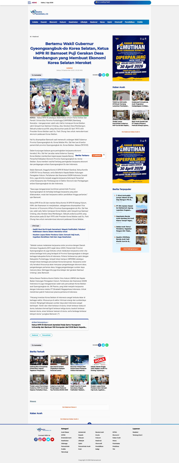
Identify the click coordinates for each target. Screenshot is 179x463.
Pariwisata (116, 443)
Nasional (93, 22)
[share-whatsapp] (107, 75)
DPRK (63, 435)
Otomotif (118, 22)
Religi (97, 449)
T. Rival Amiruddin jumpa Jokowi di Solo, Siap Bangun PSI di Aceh (124, 198)
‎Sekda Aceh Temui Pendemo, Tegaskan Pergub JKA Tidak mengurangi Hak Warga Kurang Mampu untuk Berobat (125, 229)
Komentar (36, 75)
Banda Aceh (99, 432)
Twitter (49, 440)
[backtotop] (89, 424)
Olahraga (64, 443)
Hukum (63, 22)
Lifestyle (83, 22)
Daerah (44, 22)
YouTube (53, 440)
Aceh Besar (65, 432)
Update (97, 155)
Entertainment (66, 438)
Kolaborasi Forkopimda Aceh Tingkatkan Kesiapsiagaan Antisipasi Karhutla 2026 (140, 104)
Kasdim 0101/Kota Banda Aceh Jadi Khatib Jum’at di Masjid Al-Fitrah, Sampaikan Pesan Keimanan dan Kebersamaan (123, 239)
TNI (114, 449)
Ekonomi (53, 22)
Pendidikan (130, 22)
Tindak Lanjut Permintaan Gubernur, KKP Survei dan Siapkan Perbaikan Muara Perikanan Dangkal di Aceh (121, 123)
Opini (109, 22)
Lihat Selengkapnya (130, 249)
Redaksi (135, 432)
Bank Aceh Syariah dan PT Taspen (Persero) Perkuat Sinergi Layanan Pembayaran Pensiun (140, 123)
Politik (140, 22)
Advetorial (81, 432)
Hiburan (81, 438)
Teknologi (64, 452)
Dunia (97, 435)
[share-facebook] (100, 75)
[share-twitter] (103, 75)
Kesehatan (73, 22)
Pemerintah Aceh (84, 446)
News (102, 22)
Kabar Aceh (36, 413)
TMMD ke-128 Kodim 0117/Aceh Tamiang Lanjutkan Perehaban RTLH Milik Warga (120, 104)
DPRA (115, 432)
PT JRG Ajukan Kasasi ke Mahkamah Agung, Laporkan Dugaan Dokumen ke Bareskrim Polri (124, 208)
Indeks (35, 22)
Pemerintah (46, 335)
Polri (80, 449)
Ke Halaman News (69, 407)
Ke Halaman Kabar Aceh (69, 419)
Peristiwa (116, 446)
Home (34, 3)
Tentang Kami (137, 435)
